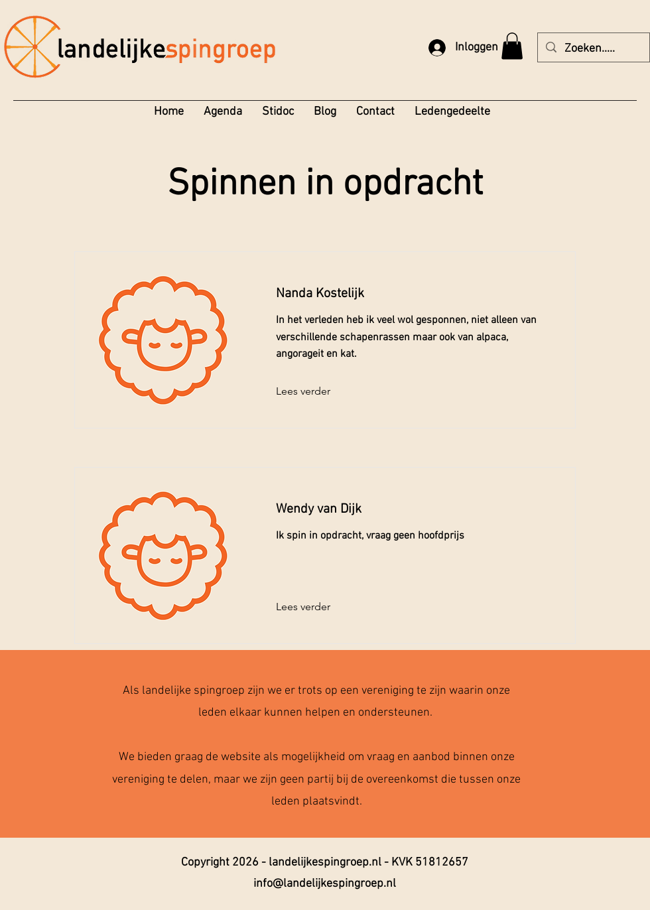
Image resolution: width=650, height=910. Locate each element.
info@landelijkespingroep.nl (324, 884)
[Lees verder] (312, 391)
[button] (512, 46)
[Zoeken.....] (592, 49)
